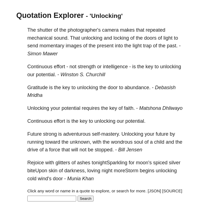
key (149, 66)
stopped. (104, 149)
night (107, 170)
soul (138, 142)
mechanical (39, 38)
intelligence (115, 66)
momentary (51, 45)
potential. (46, 74)
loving (93, 170)
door (113, 87)
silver (175, 162)
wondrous (121, 142)
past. (172, 45)
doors (150, 38)
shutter (44, 30)
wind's (44, 178)
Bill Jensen (130, 149)
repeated (155, 30)
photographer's (84, 30)
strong (50, 134)
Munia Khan (80, 178)
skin (53, 170)
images (74, 45)
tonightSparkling (109, 162)
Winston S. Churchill (82, 74)
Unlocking (38, 108)
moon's (144, 162)
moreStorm (126, 170)
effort (59, 66)
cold (31, 178)
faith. (129, 108)
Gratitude (37, 87)
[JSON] (154, 191)
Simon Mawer (42, 53)
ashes (83, 162)
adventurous (77, 134)
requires (91, 108)
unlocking (91, 38)
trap (147, 45)
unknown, (80, 142)
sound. (61, 38)
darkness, (75, 170)
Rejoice (35, 162)
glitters (62, 162)
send (32, 45)
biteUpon (37, 170)
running (35, 142)
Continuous (39, 66)
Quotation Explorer (50, 15)
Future (34, 134)
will (74, 149)
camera (110, 30)
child (159, 142)
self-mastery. (106, 134)
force (54, 149)
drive (32, 149)
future (162, 134)
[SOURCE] (172, 191)
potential (71, 108)
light (168, 38)
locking (121, 38)
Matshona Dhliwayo (160, 108)
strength (87, 66)
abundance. (137, 87)
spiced (160, 162)
